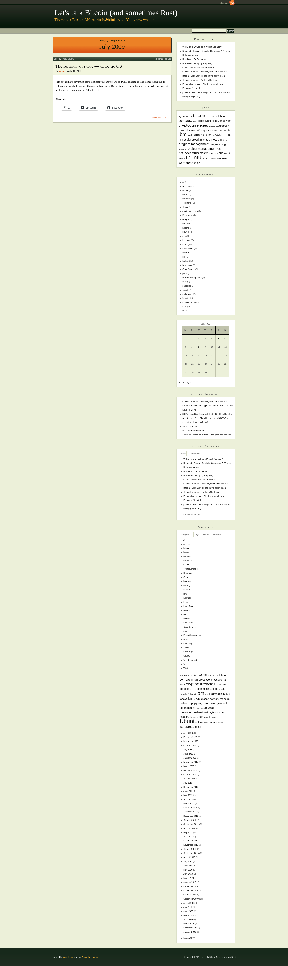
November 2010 (190, 845)
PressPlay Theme (89, 957)
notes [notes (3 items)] (215, 139)
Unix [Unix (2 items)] (204, 158)
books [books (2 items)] (210, 116)
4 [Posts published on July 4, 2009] (218, 338)
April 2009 (188, 919)
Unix (184, 306)
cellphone (186, 203)
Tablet (185, 290)
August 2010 (189, 857)
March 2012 (188, 803)
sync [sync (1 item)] (181, 159)
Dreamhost (187, 215)
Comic (185, 207)
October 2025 (189, 745)
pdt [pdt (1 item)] (221, 140)
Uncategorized (189, 302)
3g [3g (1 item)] (180, 116)
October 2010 (189, 849)
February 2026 (190, 737)
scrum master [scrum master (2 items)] (200, 152)
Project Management (192, 277)
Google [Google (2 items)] (202, 130)
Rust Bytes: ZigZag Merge (194, 59)
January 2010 (189, 882)
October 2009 (189, 894)
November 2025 (190, 741)
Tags (196, 534)
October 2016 (189, 774)
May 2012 (188, 795)
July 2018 (187, 749)
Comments (195, 453)
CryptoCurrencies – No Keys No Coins (200, 80)
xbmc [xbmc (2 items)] (197, 163)
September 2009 (191, 899)
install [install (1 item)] (189, 135)
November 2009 (190, 890)
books (185, 195)
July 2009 (187, 907)
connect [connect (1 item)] (193, 121)
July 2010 (187, 861)
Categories (185, 534)
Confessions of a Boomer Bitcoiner (198, 67)
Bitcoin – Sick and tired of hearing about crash (203, 76)
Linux (63, 59)
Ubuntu (70, 59)
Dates (206, 534)
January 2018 (189, 758)
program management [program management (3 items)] (194, 144)
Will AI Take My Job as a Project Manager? (202, 47)
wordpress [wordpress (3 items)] (186, 163)
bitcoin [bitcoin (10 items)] (199, 115)
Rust (184, 281)
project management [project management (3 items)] (202, 148)
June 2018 (188, 754)
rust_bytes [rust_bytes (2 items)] (185, 152)
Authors (217, 534)
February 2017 (190, 770)
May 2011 (188, 832)
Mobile (185, 261)
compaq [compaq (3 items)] (184, 120)
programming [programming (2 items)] (218, 144)
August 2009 (189, 903)
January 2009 (189, 932)
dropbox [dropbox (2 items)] (224, 125)
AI (183, 182)
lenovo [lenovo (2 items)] (217, 135)
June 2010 (188, 865)
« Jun (181, 382)
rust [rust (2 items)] (219, 148)
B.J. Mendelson (189, 430)
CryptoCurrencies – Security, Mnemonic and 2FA (204, 71)
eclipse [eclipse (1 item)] (182, 130)
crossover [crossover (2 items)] (204, 120)
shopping (186, 286)
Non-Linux (187, 265)
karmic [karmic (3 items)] (197, 135)
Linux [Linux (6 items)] (226, 134)
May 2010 (188, 870)
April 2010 (188, 874)
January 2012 (189, 812)
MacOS (185, 252)
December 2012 (190, 787)
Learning (186, 240)
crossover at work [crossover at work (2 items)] (220, 120)
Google (57, 59)
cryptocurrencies (190, 211)
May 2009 (188, 915)
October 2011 (189, 820)
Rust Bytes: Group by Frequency (197, 63)
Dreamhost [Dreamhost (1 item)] (214, 126)
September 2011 (191, 824)
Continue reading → (158, 117)
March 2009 (188, 923)
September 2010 (191, 853)
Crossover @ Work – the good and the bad (211, 435)
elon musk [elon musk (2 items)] (192, 130)
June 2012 (188, 791)
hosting (185, 228)
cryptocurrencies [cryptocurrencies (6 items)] (193, 125)
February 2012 (190, 807)
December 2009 (190, 886)
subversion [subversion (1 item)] (213, 153)
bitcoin (185, 190)
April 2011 (188, 837)
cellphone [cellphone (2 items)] (220, 116)
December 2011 (190, 816)
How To (185, 232)
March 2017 (188, 766)
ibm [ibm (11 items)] (182, 134)
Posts (183, 453)
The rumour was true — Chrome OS (88, 66)
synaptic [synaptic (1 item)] (227, 153)
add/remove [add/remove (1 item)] (187, 116)
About (194, 426)
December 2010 (190, 841)
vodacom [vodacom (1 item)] (212, 159)
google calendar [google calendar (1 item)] (215, 130)
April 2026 (188, 733)
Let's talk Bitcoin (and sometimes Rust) (115, 12)
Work (184, 311)
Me (183, 257)
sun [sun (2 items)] (221, 152)
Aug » (188, 382)
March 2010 (188, 878)
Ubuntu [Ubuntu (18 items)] (192, 157)
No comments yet (162, 59)
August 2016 (189, 778)
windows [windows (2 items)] (222, 158)
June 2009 (188, 911)
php (184, 273)
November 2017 (190, 762)
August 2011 (189, 828)
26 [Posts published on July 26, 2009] (225, 364)
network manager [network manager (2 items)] (200, 139)
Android (186, 186)
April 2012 (188, 799)
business (186, 199)
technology (187, 294)
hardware (186, 223)
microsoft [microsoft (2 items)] (184, 139)
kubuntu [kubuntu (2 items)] (207, 135)
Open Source (188, 269)
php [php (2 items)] (225, 139)
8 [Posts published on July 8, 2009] (198, 347)
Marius (62, 71)
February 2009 (190, 928)
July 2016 (187, 783)
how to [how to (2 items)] (226, 130)
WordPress (68, 957)
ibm (184, 236)
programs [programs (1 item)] (183, 149)
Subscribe (227, 3)
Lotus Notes (188, 248)
